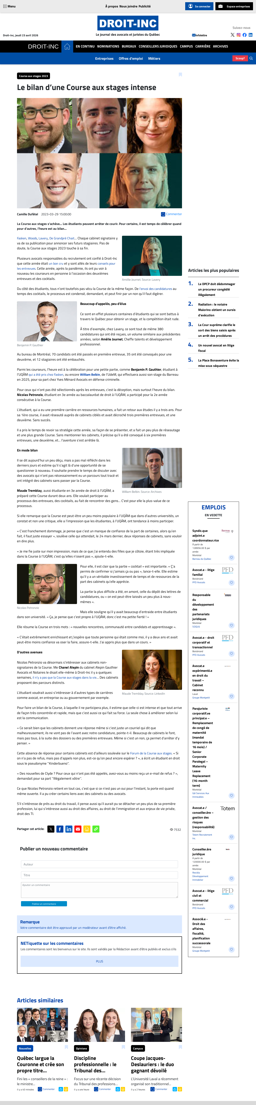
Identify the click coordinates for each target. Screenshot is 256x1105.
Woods (32, 238)
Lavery (43, 238)
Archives (220, 46)
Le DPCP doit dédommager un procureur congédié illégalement (216, 289)
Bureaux (129, 46)
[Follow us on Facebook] (244, 34)
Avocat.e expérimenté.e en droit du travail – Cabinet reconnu (202, 677)
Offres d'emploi (131, 58)
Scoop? (240, 58)
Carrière (202, 46)
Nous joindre (128, 6)
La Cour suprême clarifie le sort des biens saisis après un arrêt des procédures (217, 330)
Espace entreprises (234, 6)
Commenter (49, 1089)
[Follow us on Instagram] (238, 34)
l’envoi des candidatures (155, 288)
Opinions (81, 1048)
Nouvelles (25, 1048)
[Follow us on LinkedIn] (250, 34)
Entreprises (104, 58)
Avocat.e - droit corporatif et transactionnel (203, 642)
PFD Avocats (198, 582)
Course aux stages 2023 (33, 76)
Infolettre (199, 35)
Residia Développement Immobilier (200, 876)
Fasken (21, 238)
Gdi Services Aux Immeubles (200, 795)
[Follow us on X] (232, 34)
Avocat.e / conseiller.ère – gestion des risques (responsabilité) (203, 817)
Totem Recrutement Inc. (202, 836)
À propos (111, 6)
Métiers (154, 58)
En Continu (85, 46)
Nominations (108, 46)
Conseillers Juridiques (158, 46)
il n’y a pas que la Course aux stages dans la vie (64, 677)
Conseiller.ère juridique (201, 851)
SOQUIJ (196, 626)
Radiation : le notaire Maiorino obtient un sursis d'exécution (217, 310)
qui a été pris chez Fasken (46, 374)
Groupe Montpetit (201, 697)
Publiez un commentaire (44, 904)
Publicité (145, 6)
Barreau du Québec (201, 559)
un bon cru (56, 263)
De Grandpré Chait (61, 238)
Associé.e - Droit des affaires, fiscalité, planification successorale (201, 931)
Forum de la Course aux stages (151, 753)
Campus (186, 46)
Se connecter (199, 6)
